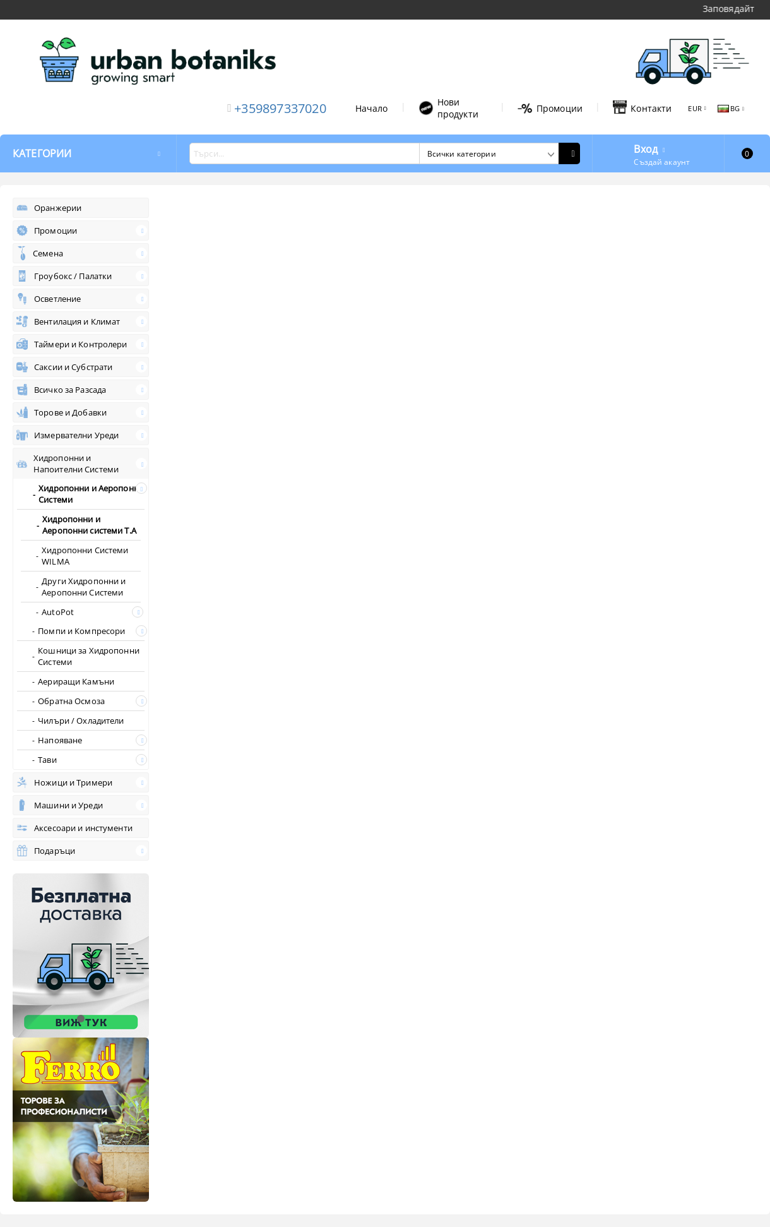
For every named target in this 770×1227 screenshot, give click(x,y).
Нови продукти (448, 108)
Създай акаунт (662, 162)
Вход (646, 147)
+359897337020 (280, 108)
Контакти (642, 108)
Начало (371, 108)
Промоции (550, 108)
